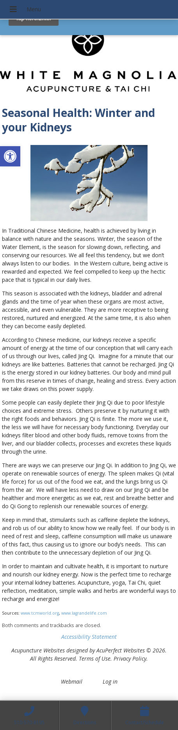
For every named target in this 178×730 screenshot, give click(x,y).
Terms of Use (94, 658)
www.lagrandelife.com (84, 613)
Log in (110, 681)
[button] (10, 156)
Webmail (71, 681)
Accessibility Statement (89, 636)
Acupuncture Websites (38, 650)
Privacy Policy (130, 658)
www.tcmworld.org (40, 613)
